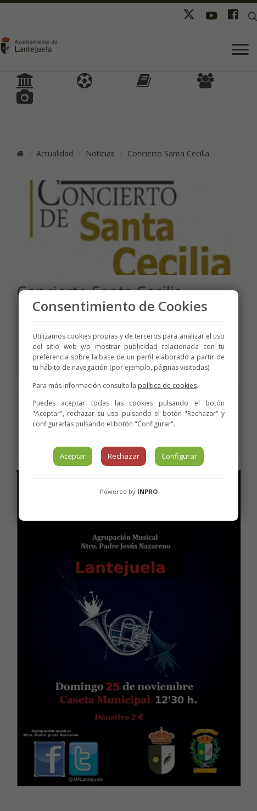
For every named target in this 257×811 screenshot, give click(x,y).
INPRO (147, 491)
